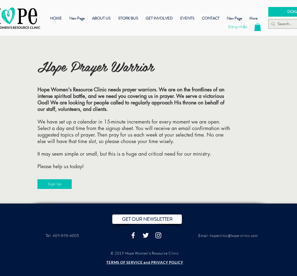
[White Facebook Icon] (133, 235)
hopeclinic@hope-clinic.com (234, 235)
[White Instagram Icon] (158, 235)
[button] (187, 18)
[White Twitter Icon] (146, 235)
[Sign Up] (54, 184)
